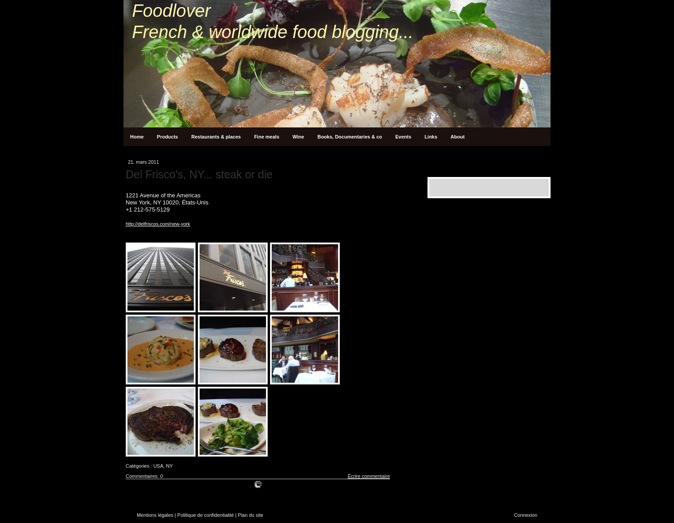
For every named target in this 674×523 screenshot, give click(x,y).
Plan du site (250, 515)
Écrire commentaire (369, 476)
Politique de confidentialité (205, 515)
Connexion (525, 515)
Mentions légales (155, 515)
